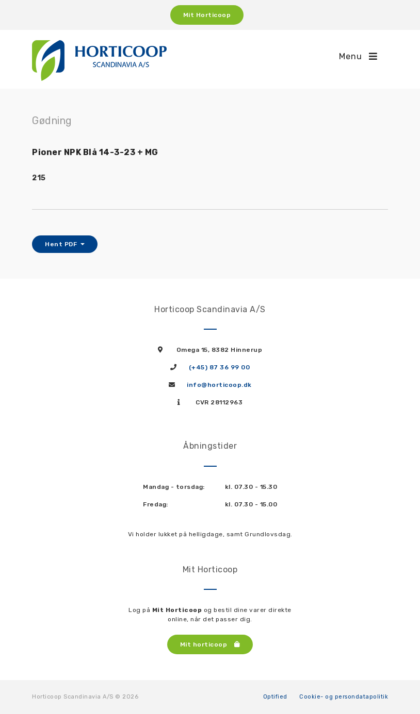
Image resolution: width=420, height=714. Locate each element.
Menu (358, 56)
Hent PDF (62, 244)
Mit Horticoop (207, 15)
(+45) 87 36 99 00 (219, 367)
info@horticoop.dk (219, 384)
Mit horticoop (210, 644)
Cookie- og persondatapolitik (343, 696)
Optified (275, 696)
